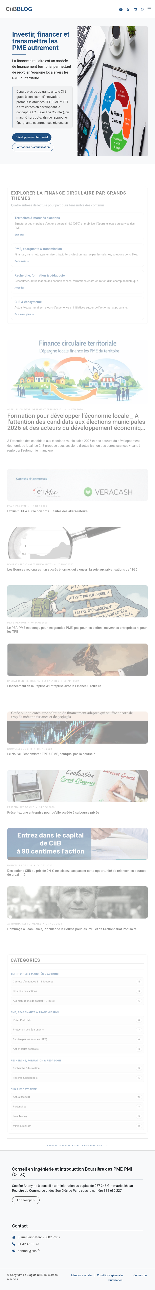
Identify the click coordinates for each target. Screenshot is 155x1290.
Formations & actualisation (33, 147)
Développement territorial (32, 137)
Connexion (140, 1275)
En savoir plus (26, 1200)
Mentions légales (82, 1275)
